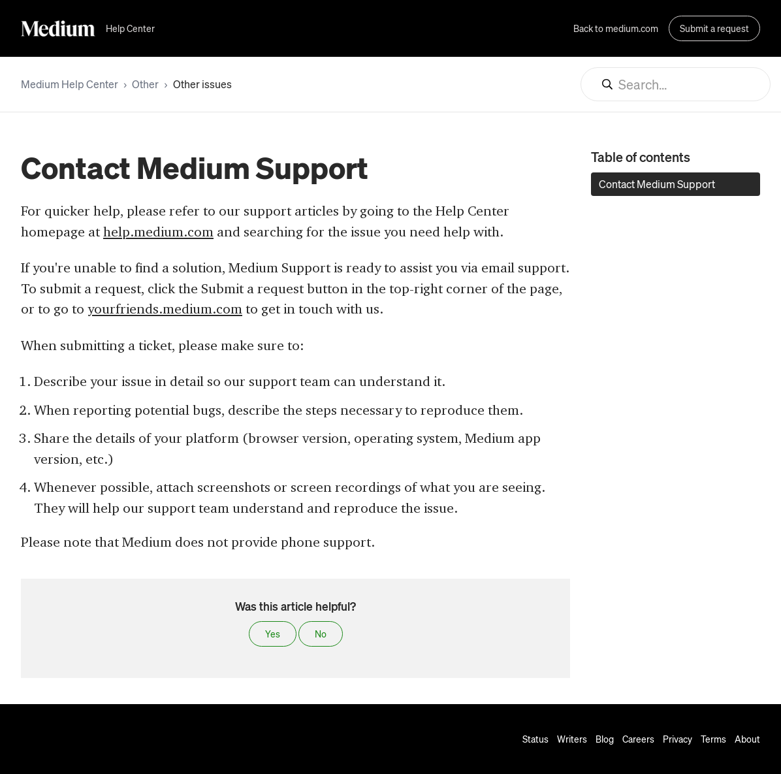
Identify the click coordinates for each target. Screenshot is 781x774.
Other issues (202, 84)
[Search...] (675, 84)
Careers (638, 739)
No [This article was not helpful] (321, 633)
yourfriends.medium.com (165, 308)
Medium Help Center (69, 84)
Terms (713, 739)
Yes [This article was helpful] (272, 633)
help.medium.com (158, 231)
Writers (572, 739)
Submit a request (714, 28)
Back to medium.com (615, 28)
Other (145, 84)
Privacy (677, 739)
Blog (605, 739)
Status (535, 739)
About (747, 739)
